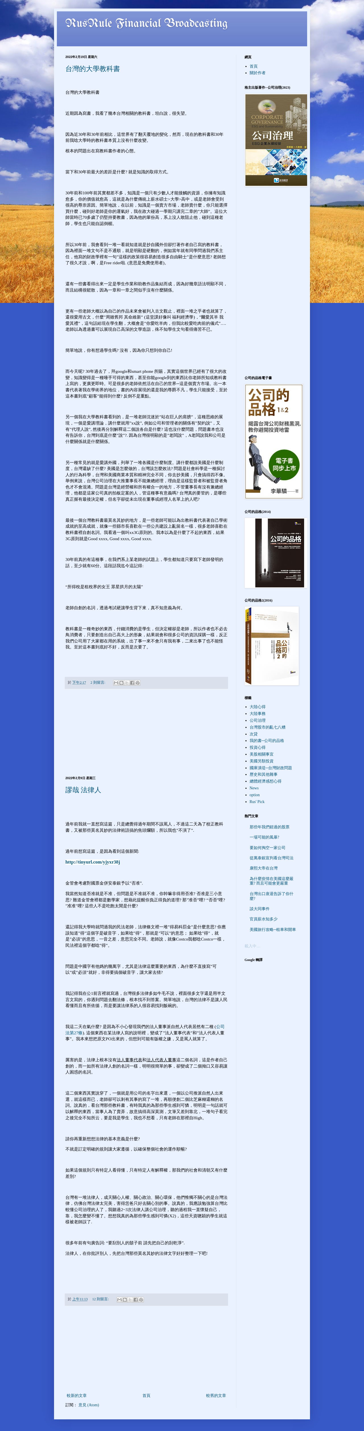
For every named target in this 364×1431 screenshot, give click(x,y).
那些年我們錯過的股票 (269, 827)
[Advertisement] (146, 732)
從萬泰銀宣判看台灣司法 (271, 858)
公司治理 (258, 720)
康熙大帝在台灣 (264, 868)
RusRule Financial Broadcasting (146, 24)
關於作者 (258, 73)
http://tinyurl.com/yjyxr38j (92, 862)
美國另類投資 (262, 761)
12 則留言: (100, 1299)
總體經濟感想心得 (266, 781)
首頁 (146, 1395)
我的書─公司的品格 (267, 741)
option (255, 795)
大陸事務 (258, 714)
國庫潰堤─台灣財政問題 (271, 768)
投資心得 (258, 747)
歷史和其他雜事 (264, 774)
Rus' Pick (257, 802)
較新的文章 (77, 1395)
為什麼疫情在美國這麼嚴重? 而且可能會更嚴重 (271, 881)
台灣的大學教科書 (92, 68)
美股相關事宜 (262, 754)
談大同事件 (260, 909)
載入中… (252, 946)
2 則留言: (98, 683)
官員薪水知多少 (264, 919)
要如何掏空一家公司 (268, 848)
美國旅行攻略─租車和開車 (273, 929)
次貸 (254, 734)
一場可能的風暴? (264, 837)
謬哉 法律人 (83, 790)
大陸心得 (258, 707)
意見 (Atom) (88, 1405)
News (254, 788)
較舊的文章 (216, 1395)
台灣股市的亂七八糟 (268, 727)
